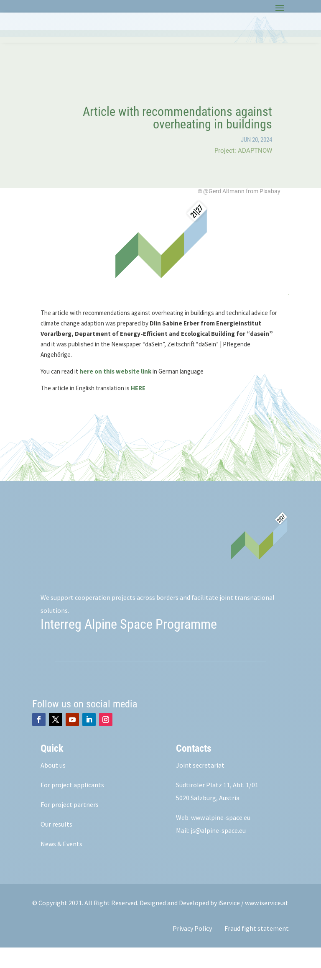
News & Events (61, 864)
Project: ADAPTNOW (243, 171)
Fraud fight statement (256, 949)
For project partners (70, 825)
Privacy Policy (192, 949)
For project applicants (72, 805)
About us (53, 785)
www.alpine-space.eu (220, 838)
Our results (56, 844)
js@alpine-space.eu (218, 851)
